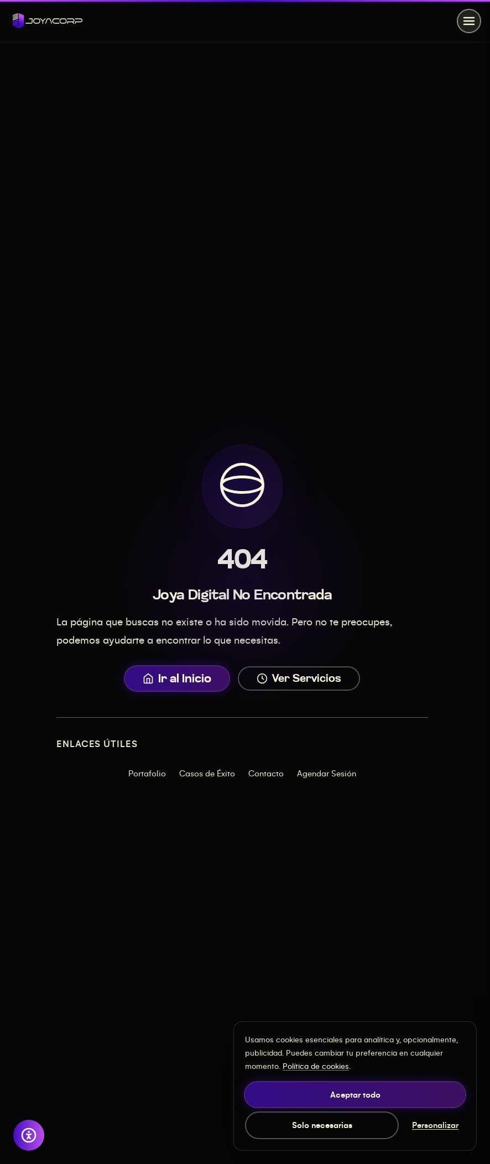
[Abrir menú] (469, 21)
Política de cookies (316, 1066)
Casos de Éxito (207, 773)
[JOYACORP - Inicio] (47, 21)
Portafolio (147, 773)
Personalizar (435, 1125)
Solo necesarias (322, 1125)
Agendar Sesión (326, 773)
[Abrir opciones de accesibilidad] (28, 1135)
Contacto (266, 773)
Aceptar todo (355, 1094)
